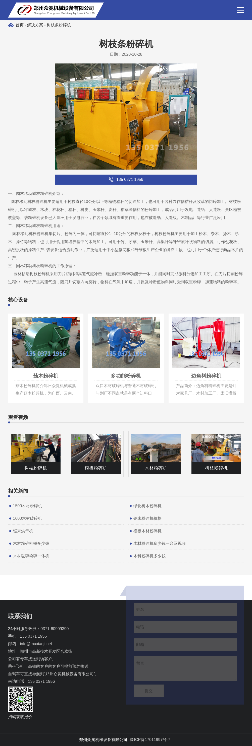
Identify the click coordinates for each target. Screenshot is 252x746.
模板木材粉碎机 (147, 531)
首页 (20, 25)
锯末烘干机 (23, 531)
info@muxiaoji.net (36, 644)
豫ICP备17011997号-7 (150, 739)
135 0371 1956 (33, 636)
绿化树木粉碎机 (147, 506)
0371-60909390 (54, 629)
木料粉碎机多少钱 (149, 556)
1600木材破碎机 (27, 518)
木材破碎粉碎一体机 (31, 556)
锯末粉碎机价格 (147, 518)
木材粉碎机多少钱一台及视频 (159, 543)
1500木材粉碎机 (27, 506)
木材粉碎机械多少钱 (31, 543)
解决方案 (35, 25)
